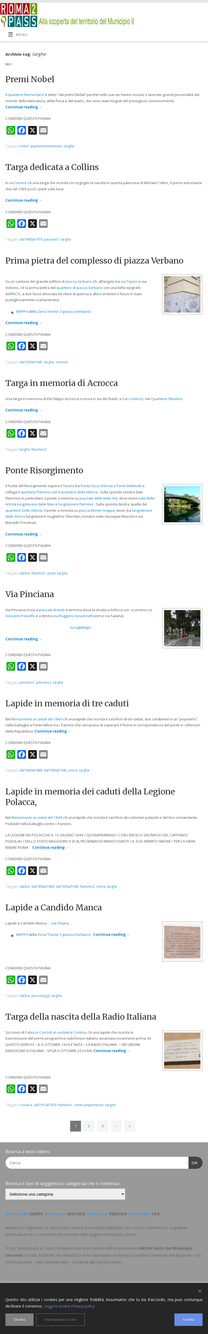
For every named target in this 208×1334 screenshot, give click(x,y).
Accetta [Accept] (188, 1319)
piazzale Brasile (52, 609)
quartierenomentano (46, 146)
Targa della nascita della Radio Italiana (80, 1017)
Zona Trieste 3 (49, 311)
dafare (25, 573)
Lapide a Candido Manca (53, 907)
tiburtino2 (39, 449)
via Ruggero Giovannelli (73, 615)
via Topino (129, 281)
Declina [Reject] (19, 1319)
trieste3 (62, 362)
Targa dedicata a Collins (52, 167)
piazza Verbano (79, 281)
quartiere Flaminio (36, 492)
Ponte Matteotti (129, 485)
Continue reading (23, 107)
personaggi (40, 995)
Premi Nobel (29, 79)
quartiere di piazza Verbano (79, 287)
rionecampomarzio (89, 1105)
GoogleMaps (80, 627)
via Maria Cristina (71, 1032)
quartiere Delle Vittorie (24, 510)
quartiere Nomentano (26, 94)
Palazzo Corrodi (38, 1032)
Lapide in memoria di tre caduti (67, 703)
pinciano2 (43, 682)
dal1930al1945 (31, 362)
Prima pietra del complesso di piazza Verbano (94, 260)
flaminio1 (38, 573)
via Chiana (60, 923)
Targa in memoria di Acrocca (61, 383)
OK (193, 1162)
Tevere (68, 485)
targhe (69, 146)
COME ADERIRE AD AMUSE (50, 1255)
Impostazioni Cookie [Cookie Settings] (60, 1319)
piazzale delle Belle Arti (98, 498)
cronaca (26, 1105)
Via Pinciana (29, 594)
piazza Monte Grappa (97, 510)
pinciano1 (51, 239)
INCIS (16, 293)
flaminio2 (87, 886)
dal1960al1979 (31, 239)
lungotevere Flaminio (75, 504)
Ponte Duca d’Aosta (97, 485)
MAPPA (22, 311)
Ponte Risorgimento (44, 470)
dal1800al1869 (31, 770)
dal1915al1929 (45, 1105)
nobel (24, 146)
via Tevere (18, 182)
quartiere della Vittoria (79, 492)
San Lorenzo (132, 398)
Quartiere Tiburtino (167, 398)
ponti (51, 573)
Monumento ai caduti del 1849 (37, 719)
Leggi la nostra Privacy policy (69, 1306)
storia (72, 770)
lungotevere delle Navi (35, 504)
